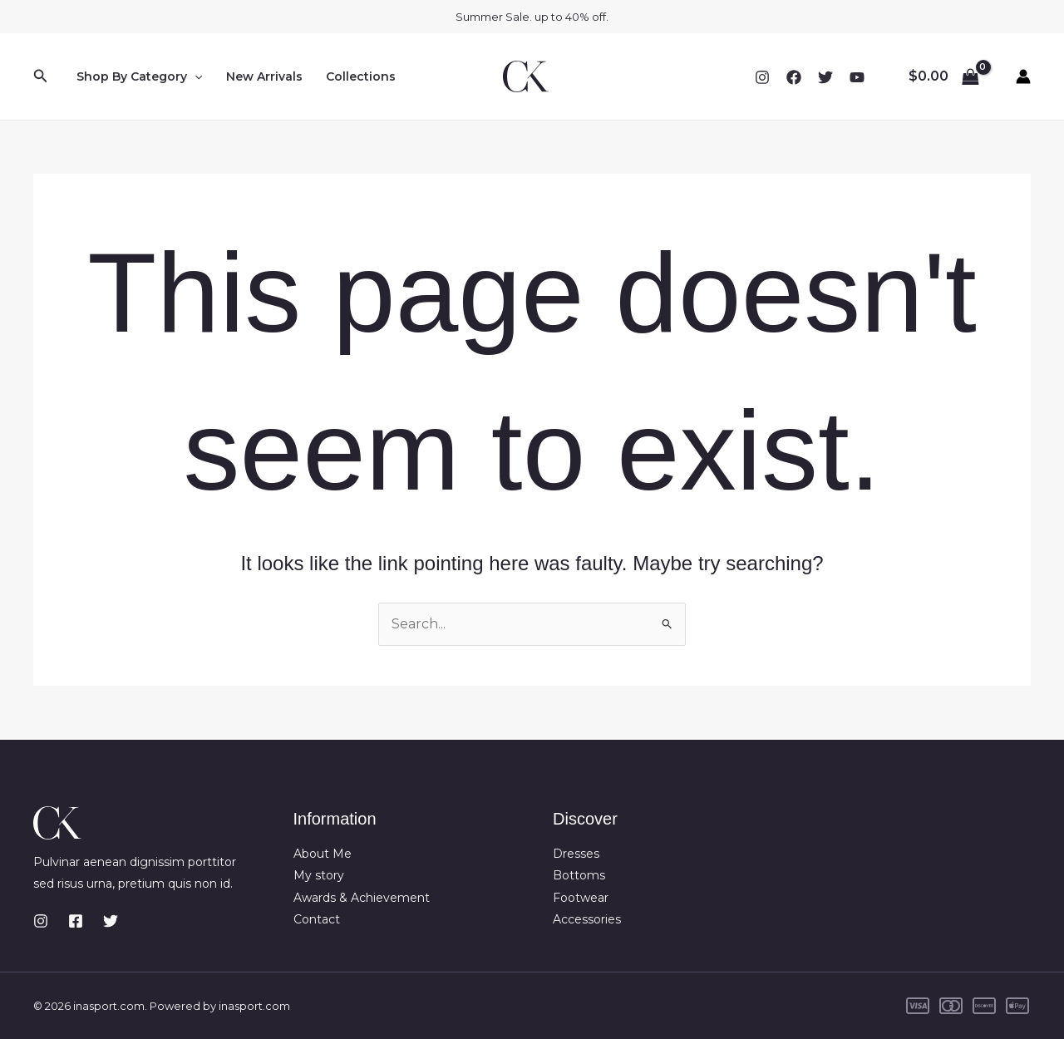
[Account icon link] (1023, 76)
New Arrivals (264, 76)
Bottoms (579, 875)
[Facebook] (793, 77)
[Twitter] (825, 77)
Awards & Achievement (361, 897)
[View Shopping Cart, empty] (943, 76)
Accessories (587, 919)
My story (318, 875)
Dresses (576, 853)
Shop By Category (139, 76)
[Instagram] (762, 77)
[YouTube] (857, 77)
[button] (40, 76)
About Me (322, 853)
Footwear (580, 897)
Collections (361, 76)
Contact (316, 919)
